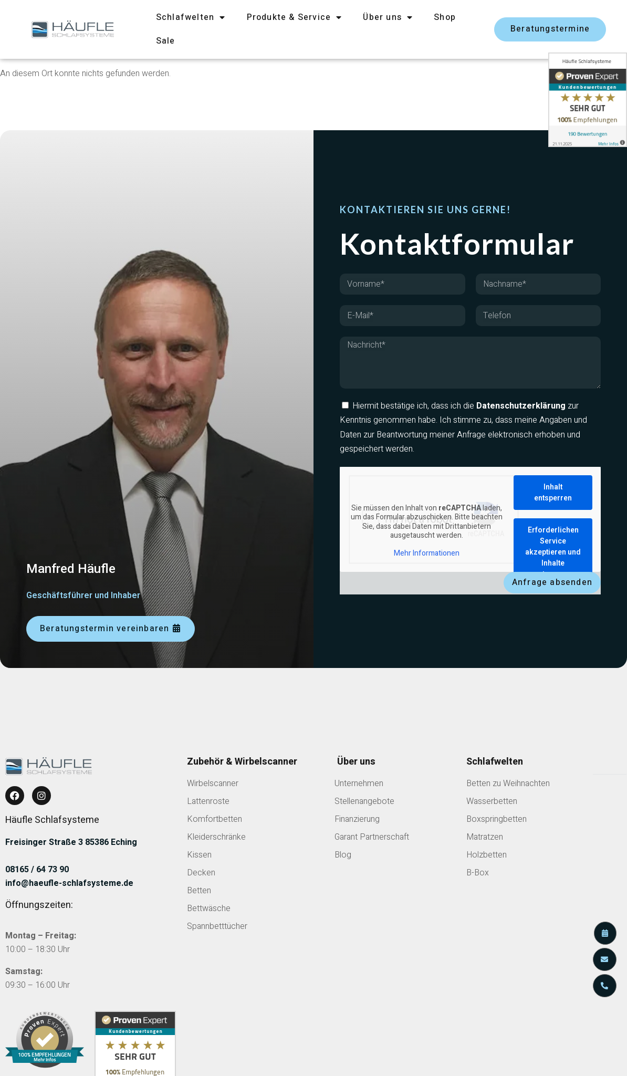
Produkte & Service (294, 17)
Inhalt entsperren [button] (553, 493)
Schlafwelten (191, 17)
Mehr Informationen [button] (426, 553)
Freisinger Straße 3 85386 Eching (71, 842)
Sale (165, 41)
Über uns (388, 17)
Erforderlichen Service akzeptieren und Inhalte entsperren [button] (553, 552)
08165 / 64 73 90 (37, 869)
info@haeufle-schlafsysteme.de (69, 883)
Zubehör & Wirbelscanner (242, 762)
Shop (445, 17)
